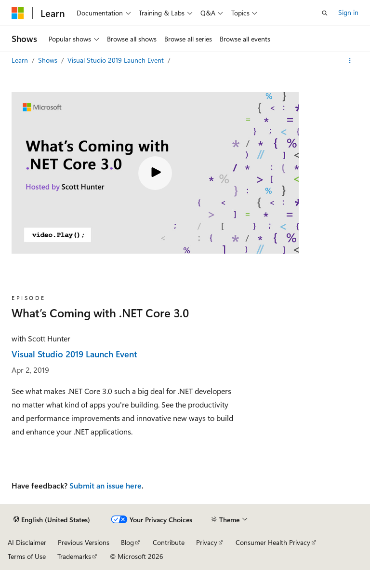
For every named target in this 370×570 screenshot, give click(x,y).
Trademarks (74, 556)
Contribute (169, 542)
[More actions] (350, 60)
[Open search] (324, 13)
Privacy (206, 542)
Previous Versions (83, 542)
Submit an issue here (105, 485)
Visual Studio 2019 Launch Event (116, 60)
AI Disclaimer (27, 542)
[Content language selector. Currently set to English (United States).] (52, 520)
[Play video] (155, 173)
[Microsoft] (18, 13)
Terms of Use (27, 556)
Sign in (348, 12)
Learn (21, 60)
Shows (48, 60)
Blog (127, 542)
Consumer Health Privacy (273, 542)
